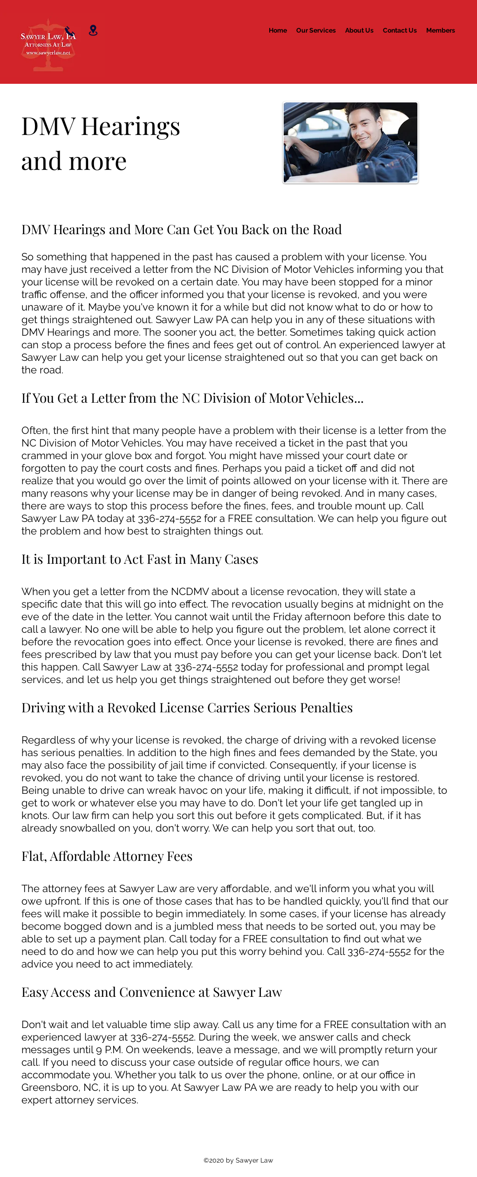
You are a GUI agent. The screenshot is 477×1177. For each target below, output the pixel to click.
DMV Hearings (104, 124)
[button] (316, 30)
